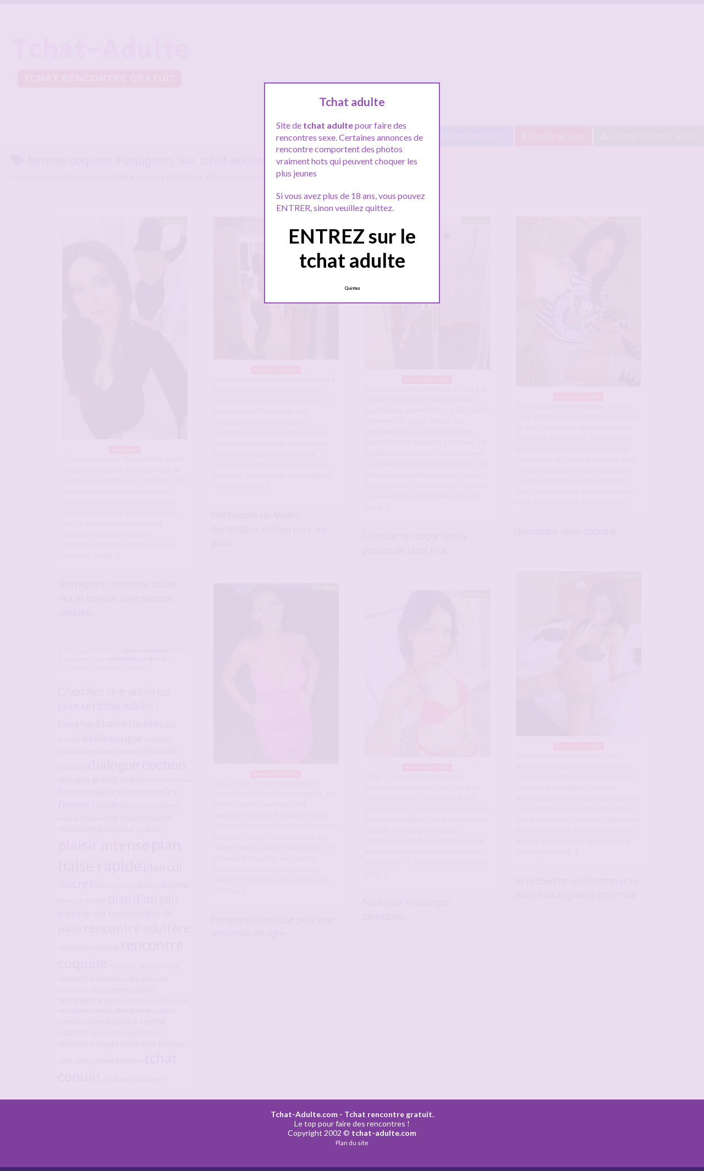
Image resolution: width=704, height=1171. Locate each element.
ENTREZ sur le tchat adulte (352, 248)
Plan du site (352, 1142)
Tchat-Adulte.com (304, 1114)
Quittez (352, 288)
